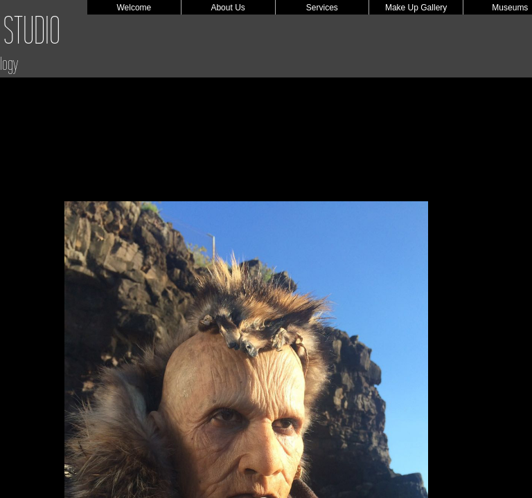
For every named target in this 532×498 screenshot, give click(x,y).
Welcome (133, 7)
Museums (510, 7)
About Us (228, 7)
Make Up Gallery (416, 7)
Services (322, 7)
